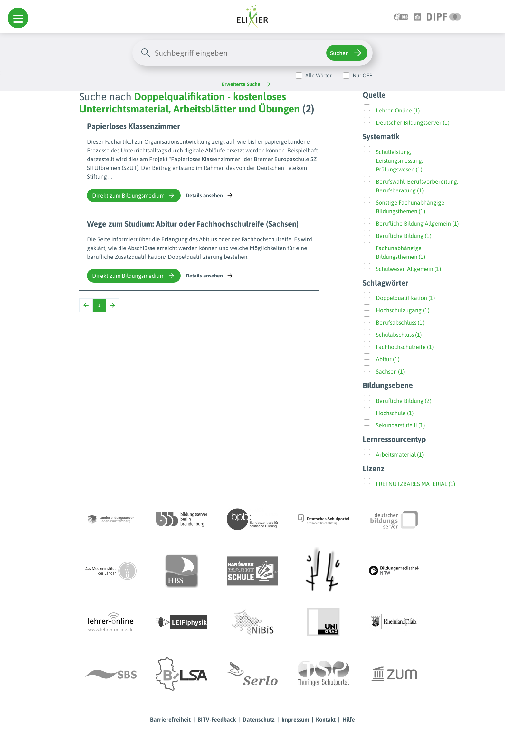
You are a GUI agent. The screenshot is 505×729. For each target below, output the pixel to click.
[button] (18, 18)
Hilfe (348, 719)
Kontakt (326, 719)
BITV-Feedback (216, 719)
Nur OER (363, 75)
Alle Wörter (318, 75)
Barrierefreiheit (170, 719)
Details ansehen (210, 195)
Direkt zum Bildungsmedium (134, 195)
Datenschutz (259, 719)
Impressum (295, 719)
